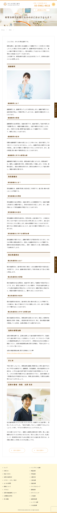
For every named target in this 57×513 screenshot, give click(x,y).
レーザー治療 (34, 502)
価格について (7, 486)
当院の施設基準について (10, 493)
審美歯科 (33, 489)
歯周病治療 (34, 499)
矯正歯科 (33, 471)
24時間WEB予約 (41, 10)
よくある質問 (7, 483)
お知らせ (6, 471)
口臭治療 (33, 480)
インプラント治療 (35, 467)
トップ (5, 467)
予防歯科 (33, 474)
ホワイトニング (35, 493)
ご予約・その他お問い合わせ (41, 5)
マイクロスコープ (35, 486)
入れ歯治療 (34, 505)
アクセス (6, 489)
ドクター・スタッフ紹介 (10, 480)
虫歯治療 (33, 483)
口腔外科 (33, 477)
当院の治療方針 (8, 477)
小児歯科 (33, 496)
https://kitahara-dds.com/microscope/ (19, 353)
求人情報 (6, 499)
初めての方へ (7, 474)
